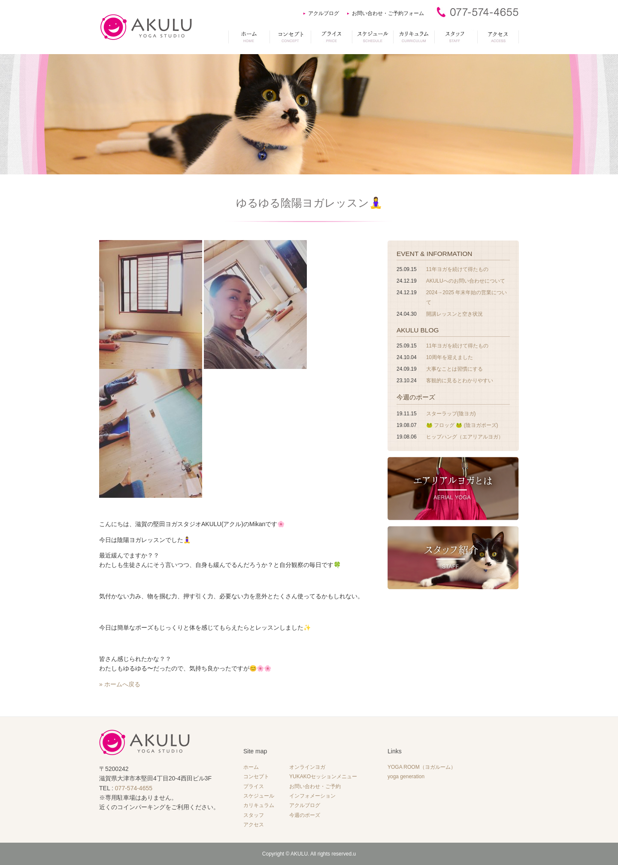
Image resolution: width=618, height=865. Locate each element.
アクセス (253, 825)
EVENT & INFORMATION (434, 253)
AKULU (299, 854)
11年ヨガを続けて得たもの (457, 269)
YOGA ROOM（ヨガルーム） (422, 767)
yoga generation (406, 777)
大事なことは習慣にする (454, 369)
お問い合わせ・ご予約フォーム (388, 13)
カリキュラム (258, 805)
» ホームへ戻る (119, 684)
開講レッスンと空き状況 (454, 314)
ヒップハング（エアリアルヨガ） (464, 437)
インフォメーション (312, 796)
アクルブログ (323, 13)
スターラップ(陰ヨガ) (451, 414)
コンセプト (256, 777)
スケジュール (258, 796)
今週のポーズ (416, 397)
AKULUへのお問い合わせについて (465, 281)
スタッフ (253, 815)
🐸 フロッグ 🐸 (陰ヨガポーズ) (462, 425)
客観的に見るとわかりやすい (459, 381)
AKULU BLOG (418, 330)
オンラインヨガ (307, 767)
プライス (253, 786)
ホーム (251, 767)
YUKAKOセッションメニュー (323, 777)
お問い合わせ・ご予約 (315, 786)
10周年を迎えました (449, 357)
